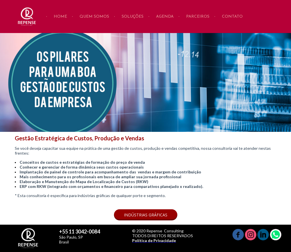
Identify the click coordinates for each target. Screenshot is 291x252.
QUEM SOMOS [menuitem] (94, 17)
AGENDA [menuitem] (165, 17)
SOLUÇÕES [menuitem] (133, 17)
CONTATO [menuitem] (232, 17)
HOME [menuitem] (60, 17)
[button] (145, 214)
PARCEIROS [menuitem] (197, 17)
